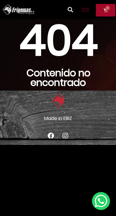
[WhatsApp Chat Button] (101, 201)
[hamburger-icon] (85, 9)
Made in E (55, 118)
